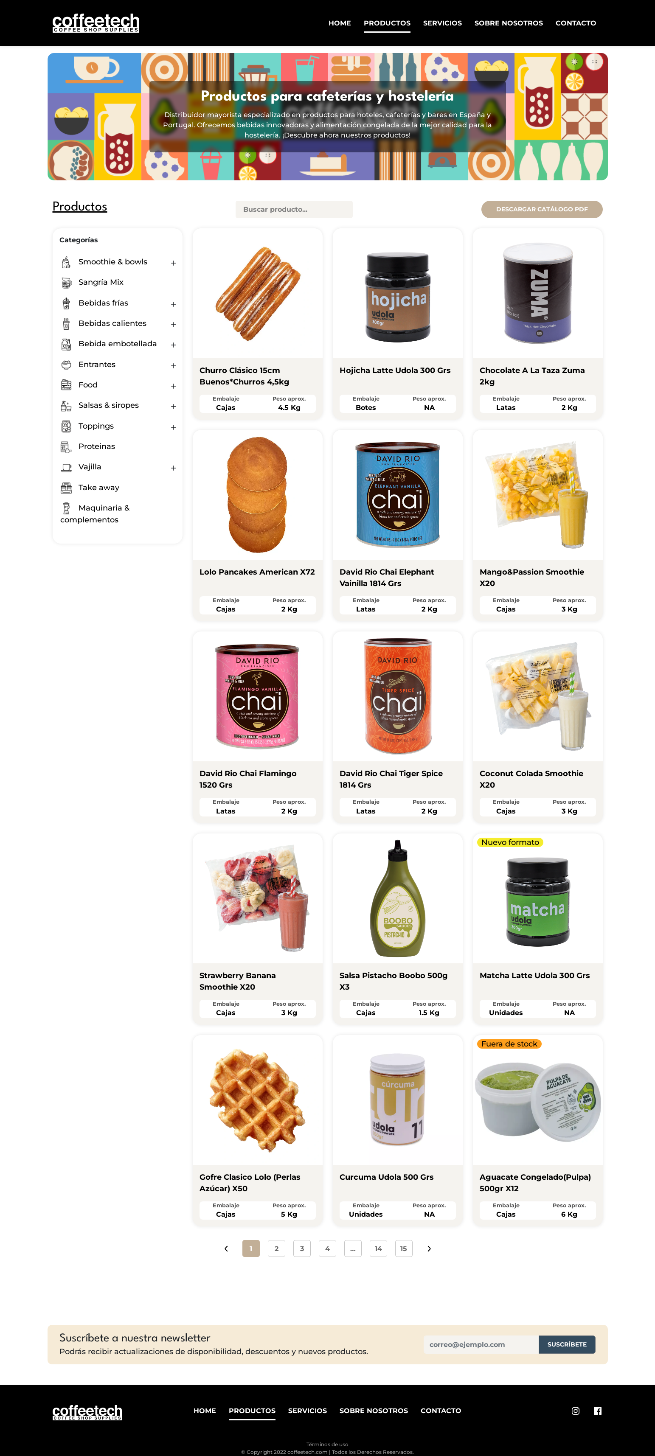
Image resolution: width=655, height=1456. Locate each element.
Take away (89, 487)
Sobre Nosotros (509, 23)
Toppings (87, 426)
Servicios (442, 23)
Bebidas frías (94, 303)
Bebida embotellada (108, 343)
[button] (174, 263)
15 (403, 1249)
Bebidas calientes (103, 323)
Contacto (576, 23)
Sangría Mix (92, 282)
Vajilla (80, 466)
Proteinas (87, 446)
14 (378, 1249)
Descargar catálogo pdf (542, 209)
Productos (387, 23)
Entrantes (87, 364)
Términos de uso (327, 1444)
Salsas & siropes (99, 405)
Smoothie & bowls (103, 262)
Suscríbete (567, 1344)
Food (79, 385)
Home (340, 23)
